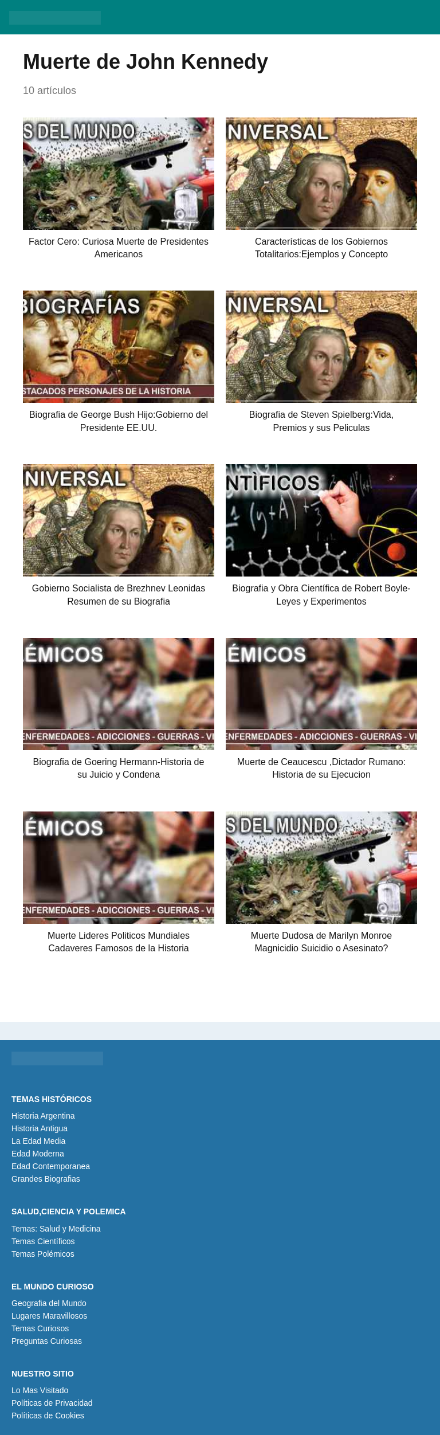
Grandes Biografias (45, 1178)
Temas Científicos (42, 1241)
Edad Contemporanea (50, 1166)
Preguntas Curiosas (46, 1341)
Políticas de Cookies (47, 1415)
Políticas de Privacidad (52, 1402)
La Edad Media (38, 1141)
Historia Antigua (39, 1128)
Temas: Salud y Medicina (56, 1228)
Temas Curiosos (40, 1328)
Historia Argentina (43, 1115)
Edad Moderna (37, 1153)
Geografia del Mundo (49, 1303)
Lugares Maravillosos (49, 1315)
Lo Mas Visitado (39, 1390)
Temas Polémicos (42, 1253)
